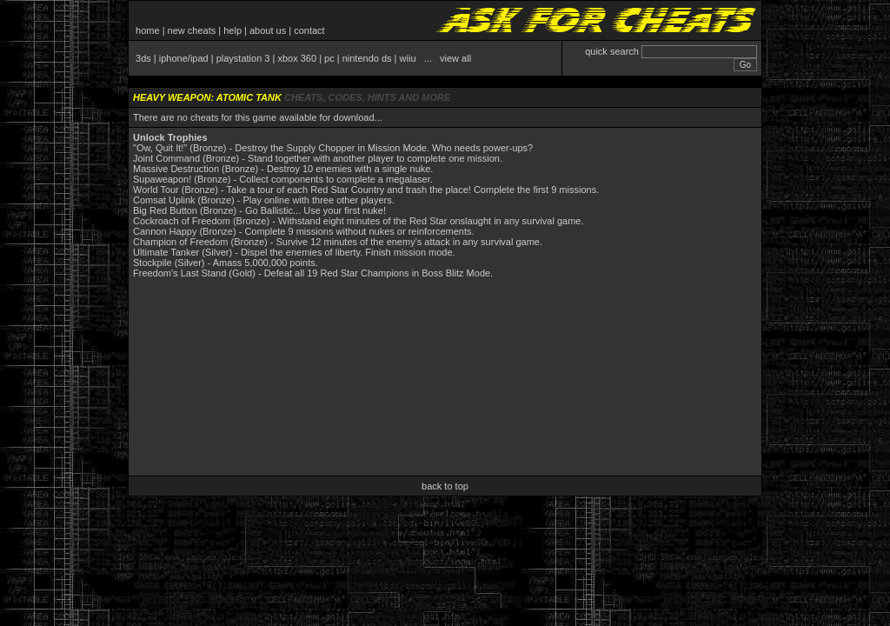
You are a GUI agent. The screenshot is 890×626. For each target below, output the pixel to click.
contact (309, 30)
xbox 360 (296, 58)
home (148, 30)
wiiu (408, 58)
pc (329, 58)
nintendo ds (367, 58)
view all (455, 58)
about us (267, 30)
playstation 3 (243, 58)
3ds (143, 58)
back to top (445, 486)
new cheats (192, 30)
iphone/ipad (184, 58)
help (232, 30)
